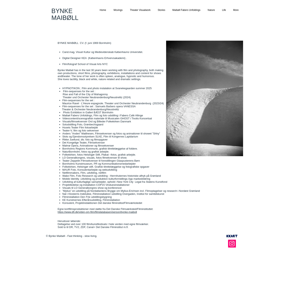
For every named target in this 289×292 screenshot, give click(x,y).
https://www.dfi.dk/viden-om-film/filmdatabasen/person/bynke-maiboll (97, 212)
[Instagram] (232, 244)
